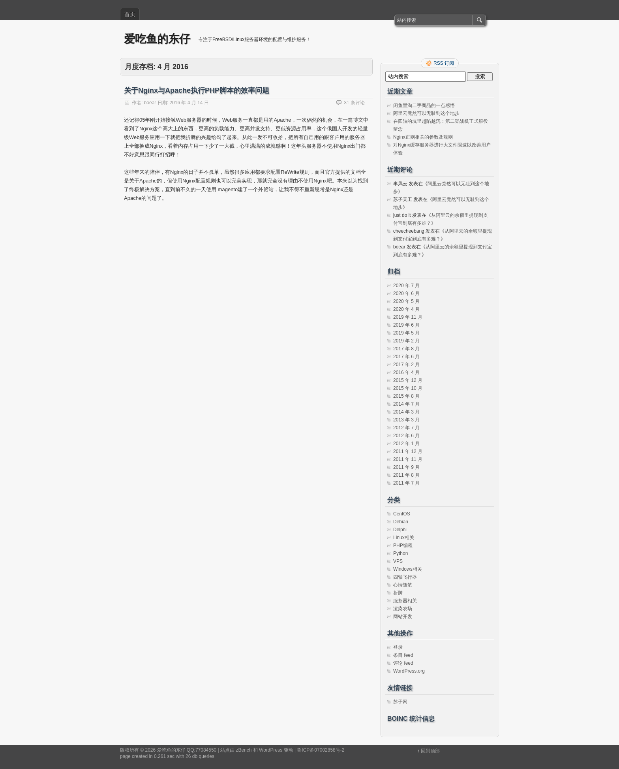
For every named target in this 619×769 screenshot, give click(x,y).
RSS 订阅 (443, 63)
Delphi (400, 529)
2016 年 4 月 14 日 (188, 102)
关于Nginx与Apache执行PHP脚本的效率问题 (196, 90)
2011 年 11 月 (407, 459)
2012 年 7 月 (406, 428)
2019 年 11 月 (407, 317)
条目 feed (403, 655)
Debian (400, 522)
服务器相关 (405, 601)
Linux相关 (403, 537)
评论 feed (403, 663)
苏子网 (400, 702)
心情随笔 (402, 585)
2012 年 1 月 (406, 443)
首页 (129, 14)
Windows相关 (407, 569)
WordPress (270, 750)
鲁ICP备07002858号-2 (320, 750)
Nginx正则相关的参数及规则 (423, 137)
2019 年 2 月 (406, 341)
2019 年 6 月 (406, 325)
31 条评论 (354, 102)
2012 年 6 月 (406, 435)
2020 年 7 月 (406, 285)
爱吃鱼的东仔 (157, 39)
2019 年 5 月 (406, 333)
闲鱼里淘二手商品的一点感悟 (424, 105)
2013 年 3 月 (406, 420)
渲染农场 (402, 608)
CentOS (401, 514)
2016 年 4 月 (406, 372)
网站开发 (402, 616)
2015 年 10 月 (407, 388)
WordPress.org (409, 671)
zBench (243, 750)
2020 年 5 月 (406, 301)
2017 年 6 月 (406, 356)
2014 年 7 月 (406, 404)
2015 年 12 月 (407, 380)
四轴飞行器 (405, 577)
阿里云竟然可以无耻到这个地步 (426, 113)
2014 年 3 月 (406, 412)
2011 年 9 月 (406, 467)
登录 (398, 647)
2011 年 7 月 (406, 483)
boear (150, 102)
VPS (398, 561)
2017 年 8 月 (406, 349)
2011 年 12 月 (407, 451)
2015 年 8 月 (406, 396)
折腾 (398, 593)
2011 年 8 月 (406, 475)
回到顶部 (430, 751)
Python (400, 553)
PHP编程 (403, 545)
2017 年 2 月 (406, 364)
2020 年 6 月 (406, 293)
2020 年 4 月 (406, 309)
